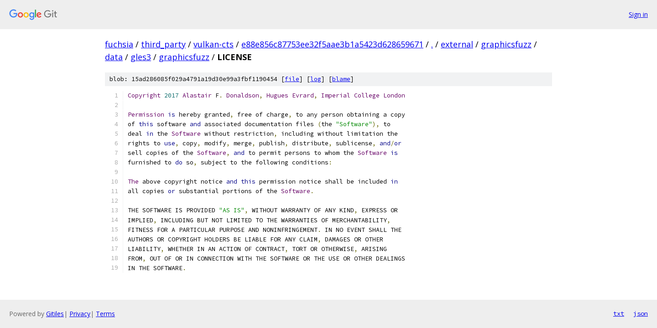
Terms (105, 313)
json (640, 313)
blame (341, 79)
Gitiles (55, 313)
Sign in (638, 14)
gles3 (140, 56)
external (457, 44)
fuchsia (119, 44)
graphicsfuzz (506, 44)
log (315, 79)
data (114, 56)
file (292, 79)
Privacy (79, 313)
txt (618, 313)
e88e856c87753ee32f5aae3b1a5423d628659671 (332, 44)
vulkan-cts (213, 44)
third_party (163, 44)
